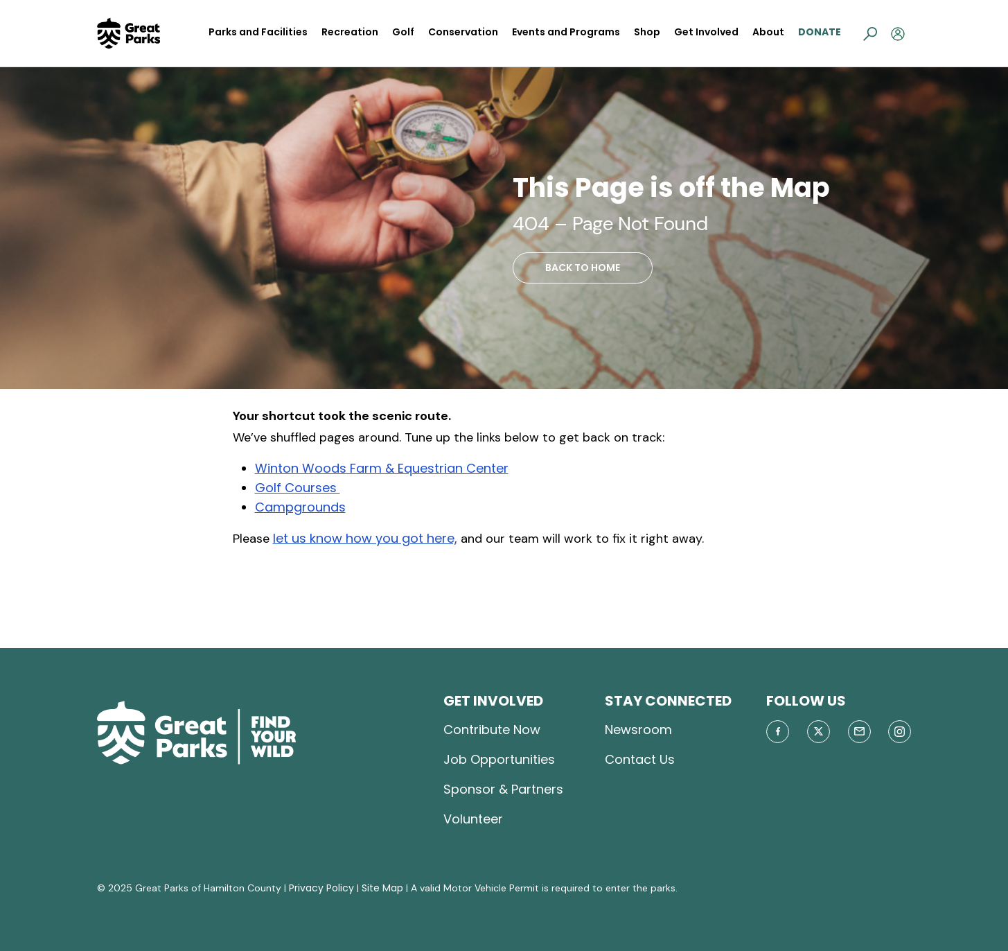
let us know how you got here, (365, 538)
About (768, 32)
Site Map (382, 888)
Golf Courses (297, 487)
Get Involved (706, 32)
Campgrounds (300, 507)
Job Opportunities (499, 759)
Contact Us (640, 759)
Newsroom (638, 729)
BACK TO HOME (582, 267)
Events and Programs (566, 32)
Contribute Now (491, 729)
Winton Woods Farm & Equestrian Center (382, 468)
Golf (403, 32)
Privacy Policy (321, 888)
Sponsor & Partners (503, 789)
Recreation (349, 32)
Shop (647, 32)
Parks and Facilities (258, 32)
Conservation (463, 32)
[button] (870, 33)
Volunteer (473, 819)
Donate (819, 32)
